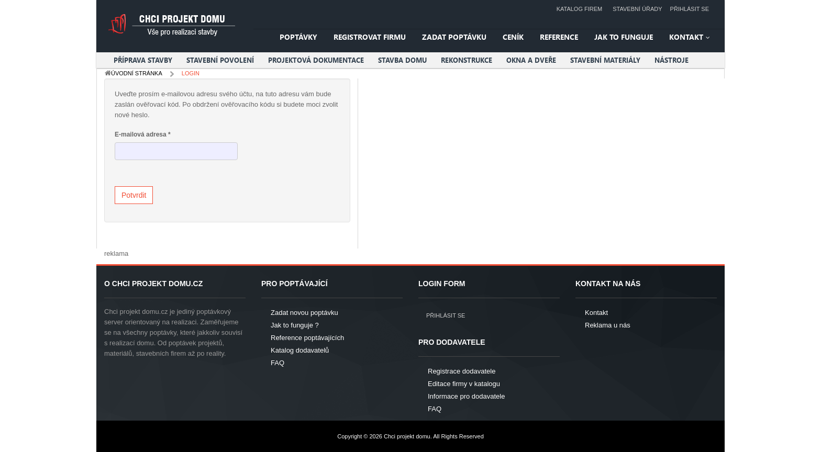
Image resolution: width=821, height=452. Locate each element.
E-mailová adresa (143, 134)
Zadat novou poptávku (304, 313)
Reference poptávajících (307, 338)
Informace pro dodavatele (466, 396)
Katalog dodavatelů (300, 350)
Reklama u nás (607, 325)
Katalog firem (580, 9)
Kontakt (596, 313)
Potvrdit (133, 195)
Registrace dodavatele (461, 371)
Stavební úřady (637, 9)
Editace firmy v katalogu (464, 384)
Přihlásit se (689, 9)
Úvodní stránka (136, 73)
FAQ (277, 363)
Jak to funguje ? (295, 325)
